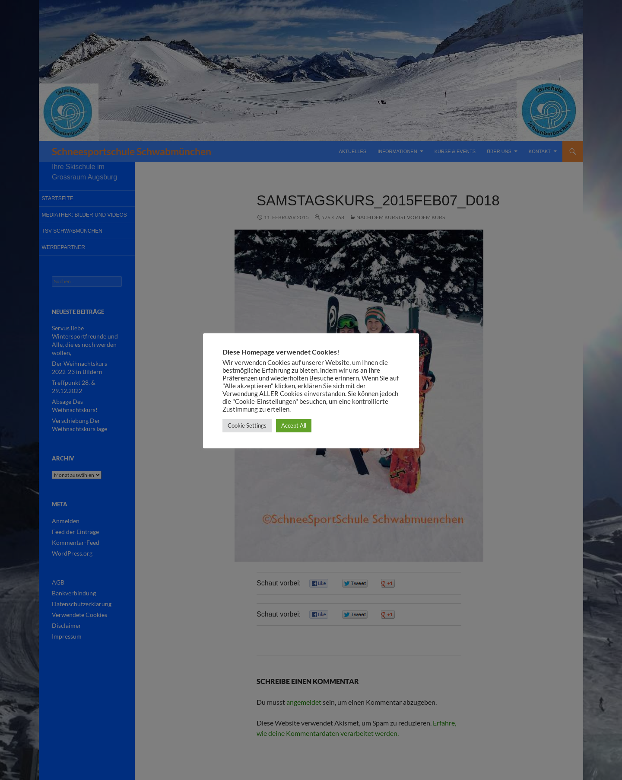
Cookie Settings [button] (247, 425)
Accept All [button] (293, 425)
